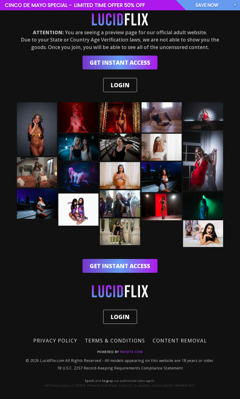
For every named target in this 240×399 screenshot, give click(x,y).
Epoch (90, 381)
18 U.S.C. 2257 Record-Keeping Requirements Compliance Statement (120, 368)
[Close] (235, 5)
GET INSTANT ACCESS (120, 62)
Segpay (108, 381)
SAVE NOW (209, 5)
